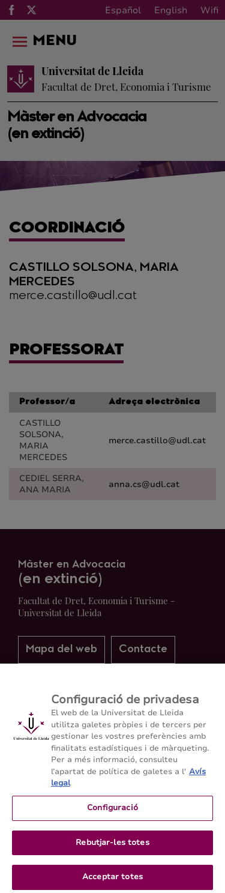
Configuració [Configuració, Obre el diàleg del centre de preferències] (112, 811)
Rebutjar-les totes (112, 846)
